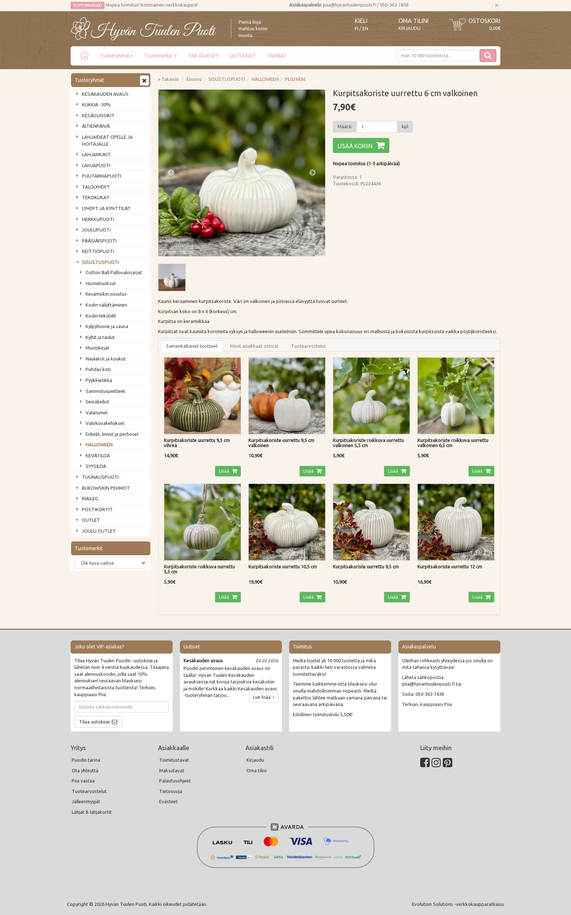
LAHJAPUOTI (96, 165)
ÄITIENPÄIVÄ (96, 126)
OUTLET (91, 519)
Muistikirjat (97, 347)
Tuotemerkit (160, 56)
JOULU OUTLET (99, 530)
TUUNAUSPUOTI (100, 477)
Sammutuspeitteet (105, 391)
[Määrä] (377, 127)
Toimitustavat (174, 759)
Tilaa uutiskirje (94, 721)
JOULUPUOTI (96, 229)
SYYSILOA (96, 466)
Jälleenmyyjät (86, 801)
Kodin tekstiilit (101, 315)
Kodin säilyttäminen (106, 304)
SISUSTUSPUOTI (100, 262)
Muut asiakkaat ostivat (254, 345)
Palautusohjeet (175, 780)
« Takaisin (168, 79)
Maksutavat (171, 770)
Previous (171, 173)
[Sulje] (496, 5)
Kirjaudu (409, 28)
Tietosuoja (170, 791)
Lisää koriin (355, 146)
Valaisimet (97, 412)
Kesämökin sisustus (106, 293)
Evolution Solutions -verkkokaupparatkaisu (458, 904)
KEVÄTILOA (98, 455)
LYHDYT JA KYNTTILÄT (106, 208)
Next (312, 173)
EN (365, 28)
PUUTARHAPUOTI (101, 175)
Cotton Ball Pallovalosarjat (114, 272)
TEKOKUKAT (96, 197)
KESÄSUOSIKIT (98, 115)
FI (356, 28)
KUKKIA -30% (96, 104)
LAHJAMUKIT (96, 154)
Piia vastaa (83, 780)
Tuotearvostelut (308, 345)
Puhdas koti (98, 369)
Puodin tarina (86, 759)
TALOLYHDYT (96, 186)
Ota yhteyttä (85, 770)
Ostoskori (484, 20)
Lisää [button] (224, 471)
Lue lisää (263, 697)
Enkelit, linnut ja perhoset (112, 434)
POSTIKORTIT (97, 509)
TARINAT (277, 56)
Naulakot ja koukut (106, 358)
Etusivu (194, 79)
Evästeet (168, 801)
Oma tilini (413, 20)
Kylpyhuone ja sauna (107, 326)
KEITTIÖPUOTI (98, 251)
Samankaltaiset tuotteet (192, 345)
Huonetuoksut (101, 283)
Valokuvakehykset (105, 423)
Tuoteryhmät (116, 56)
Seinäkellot (97, 401)
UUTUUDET (243, 56)
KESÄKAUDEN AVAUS (105, 93)
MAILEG (90, 498)
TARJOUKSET (203, 56)
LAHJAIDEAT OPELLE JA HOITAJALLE (107, 140)
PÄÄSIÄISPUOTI (99, 240)
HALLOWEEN (99, 444)
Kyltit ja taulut (100, 337)
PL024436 (295, 79)
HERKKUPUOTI (98, 219)
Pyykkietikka (99, 380)
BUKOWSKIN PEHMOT (106, 487)
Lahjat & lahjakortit (92, 812)
